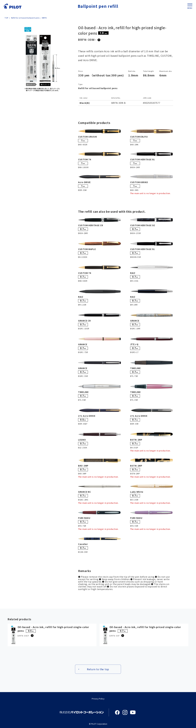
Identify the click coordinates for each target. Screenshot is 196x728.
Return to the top (98, 669)
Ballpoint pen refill (98, 6)
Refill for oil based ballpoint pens (25, 18)
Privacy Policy (98, 698)
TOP (6, 18)
